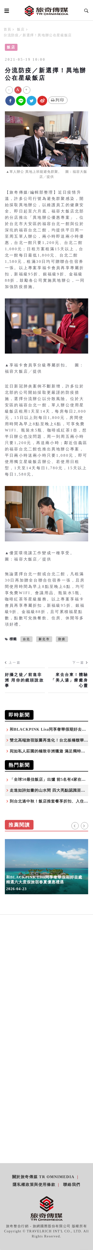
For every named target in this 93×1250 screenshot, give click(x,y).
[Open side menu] (6, 10)
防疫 (62, 639)
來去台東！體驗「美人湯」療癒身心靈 (69, 680)
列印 (58, 100)
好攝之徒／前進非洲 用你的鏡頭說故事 (24, 680)
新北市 (44, 639)
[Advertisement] (46, 988)
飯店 (21, 29)
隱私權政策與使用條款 (34, 1184)
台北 (26, 639)
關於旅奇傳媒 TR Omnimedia (43, 1177)
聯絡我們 (71, 1184)
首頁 (7, 29)
